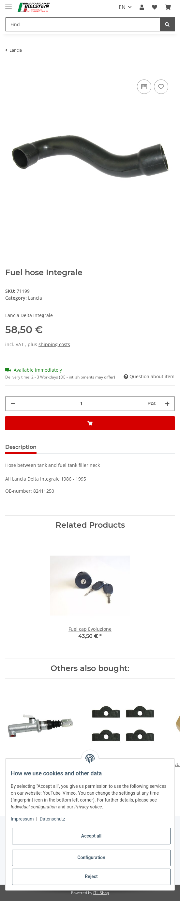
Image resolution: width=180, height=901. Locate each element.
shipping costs (54, 344)
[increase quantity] (167, 404)
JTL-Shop (101, 892)
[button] (142, 7)
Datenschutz (52, 819)
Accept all (91, 836)
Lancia (35, 298)
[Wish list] (154, 7)
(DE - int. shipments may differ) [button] (87, 377)
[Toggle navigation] (8, 4)
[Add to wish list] (161, 87)
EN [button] (122, 7)
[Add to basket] (10, 68)
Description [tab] (21, 447)
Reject (91, 876)
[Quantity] (81, 404)
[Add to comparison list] (144, 87)
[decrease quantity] (13, 404)
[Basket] (168, 7)
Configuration (91, 857)
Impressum (22, 819)
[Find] (82, 24)
